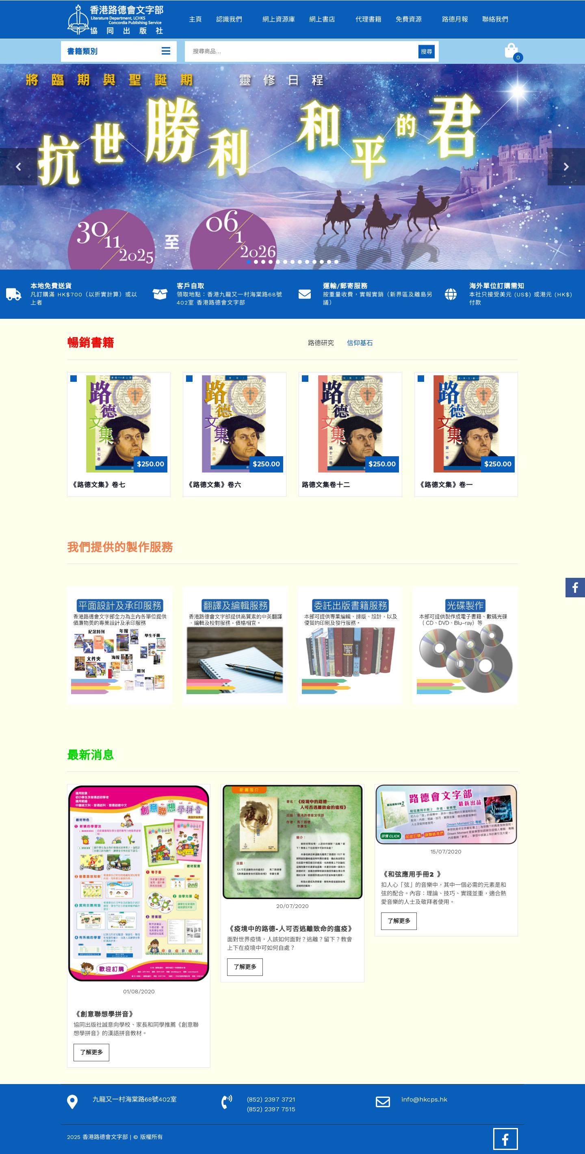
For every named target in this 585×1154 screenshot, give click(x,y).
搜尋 (426, 51)
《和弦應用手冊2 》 (412, 874)
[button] (292, 167)
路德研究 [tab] (321, 343)
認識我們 (229, 19)
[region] (292, 167)
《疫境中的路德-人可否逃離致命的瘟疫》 (291, 929)
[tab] (385, 338)
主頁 (195, 19)
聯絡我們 (495, 19)
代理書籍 (368, 19)
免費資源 (409, 19)
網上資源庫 (278, 19)
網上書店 (322, 19)
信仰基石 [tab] (360, 343)
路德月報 (455, 19)
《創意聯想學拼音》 (105, 1014)
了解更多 (91, 1052)
